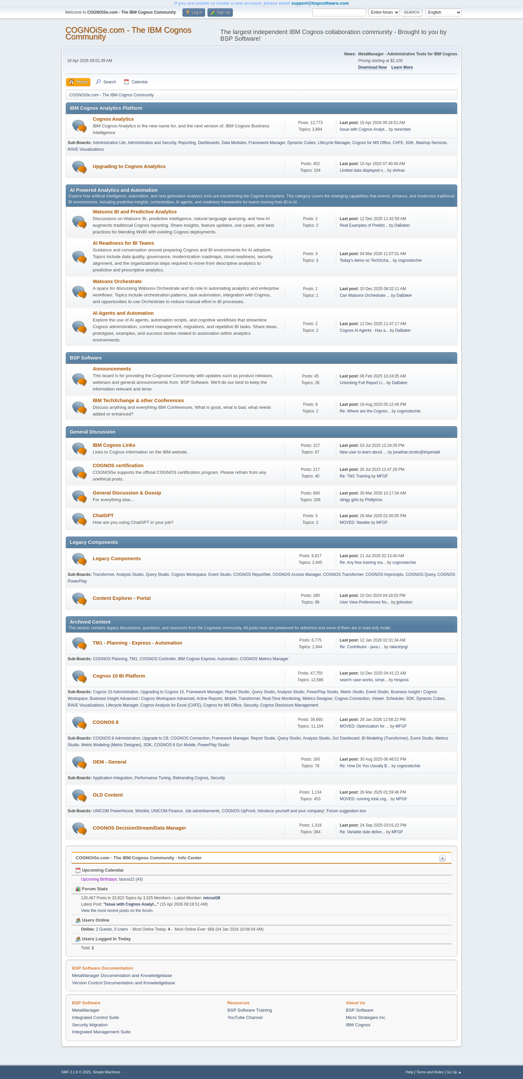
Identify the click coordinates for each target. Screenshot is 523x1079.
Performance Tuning (153, 778)
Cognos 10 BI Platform (119, 676)
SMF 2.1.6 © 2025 (76, 1072)
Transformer (103, 574)
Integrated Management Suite (101, 1031)
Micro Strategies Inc (365, 1017)
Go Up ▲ (454, 1072)
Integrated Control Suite (95, 1017)
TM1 (133, 659)
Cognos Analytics (113, 119)
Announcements (112, 368)
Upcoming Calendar (99, 870)
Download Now (372, 67)
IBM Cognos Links (114, 445)
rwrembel (402, 129)
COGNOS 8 (105, 722)
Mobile (230, 698)
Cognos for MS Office (371, 142)
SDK (410, 142)
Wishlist (142, 811)
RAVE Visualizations (86, 149)
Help (409, 1072)
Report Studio (237, 692)
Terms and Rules (430, 1072)
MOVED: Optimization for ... (364, 726)
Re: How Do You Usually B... (365, 766)
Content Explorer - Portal (121, 598)
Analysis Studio (129, 574)
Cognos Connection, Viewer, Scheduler (369, 698)
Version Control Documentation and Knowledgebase (123, 982)
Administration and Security (152, 142)
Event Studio (219, 574)
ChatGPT (103, 515)
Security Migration (90, 1024)
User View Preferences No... (365, 602)
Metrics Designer (317, 698)
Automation (227, 659)
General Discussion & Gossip (127, 492)
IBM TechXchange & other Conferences (138, 400)
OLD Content (108, 795)
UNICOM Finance (167, 811)
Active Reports (209, 698)
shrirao (399, 170)
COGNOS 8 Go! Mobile (174, 745)
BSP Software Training (249, 1010)
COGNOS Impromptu (385, 574)
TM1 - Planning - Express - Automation (137, 643)
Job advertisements (202, 811)
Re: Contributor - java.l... (361, 647)
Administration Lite (109, 142)
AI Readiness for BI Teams (123, 243)
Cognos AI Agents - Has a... (364, 330)
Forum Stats (91, 888)
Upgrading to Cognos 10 (162, 692)
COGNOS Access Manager (297, 574)
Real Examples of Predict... (364, 225)
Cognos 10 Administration (115, 692)
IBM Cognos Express (196, 659)
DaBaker (402, 225)
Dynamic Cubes (302, 142)
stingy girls (349, 499)
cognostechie (410, 260)
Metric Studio (352, 692)
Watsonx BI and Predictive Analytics (135, 211)
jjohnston (405, 602)
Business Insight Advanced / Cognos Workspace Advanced (142, 698)
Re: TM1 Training (355, 476)
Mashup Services (431, 142)
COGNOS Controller (158, 659)
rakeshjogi (399, 647)
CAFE (398, 142)
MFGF (382, 476)
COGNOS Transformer (343, 574)
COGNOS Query (420, 574)
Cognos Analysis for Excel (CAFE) (170, 705)
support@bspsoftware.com (320, 3)
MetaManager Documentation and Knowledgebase (122, 975)
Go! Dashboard (345, 738)
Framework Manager (266, 142)
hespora (401, 680)
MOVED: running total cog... (364, 799)
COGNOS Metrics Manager (264, 659)
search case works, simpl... (364, 680)
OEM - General (109, 762)
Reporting (187, 142)
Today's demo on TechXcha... (366, 260)
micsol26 (211, 898)
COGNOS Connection (189, 738)
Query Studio (157, 574)
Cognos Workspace (188, 574)
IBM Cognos (358, 1024)
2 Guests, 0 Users (104, 929)
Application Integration (112, 778)
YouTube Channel (245, 1017)
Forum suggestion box (346, 811)
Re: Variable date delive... (362, 832)
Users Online (92, 920)
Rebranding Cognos (190, 778)
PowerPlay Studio (322, 692)
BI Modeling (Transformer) (385, 738)
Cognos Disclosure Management (289, 705)
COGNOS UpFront (238, 811)
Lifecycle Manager (334, 142)
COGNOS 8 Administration (116, 738)
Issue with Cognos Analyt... (364, 129)
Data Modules (233, 142)
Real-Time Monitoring (281, 698)
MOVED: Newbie (355, 522)
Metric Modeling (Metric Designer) (111, 745)
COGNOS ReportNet (251, 574)
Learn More (402, 67)
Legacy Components (117, 558)
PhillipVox (373, 499)
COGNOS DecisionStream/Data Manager (139, 828)
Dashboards (208, 142)
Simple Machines (106, 1072)
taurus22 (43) (131, 879)
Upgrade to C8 (155, 738)
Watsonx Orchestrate (117, 281)
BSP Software (360, 1010)
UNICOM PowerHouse (113, 811)
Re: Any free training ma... (363, 562)
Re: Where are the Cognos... (365, 411)
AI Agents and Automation (123, 313)
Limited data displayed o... (363, 170)
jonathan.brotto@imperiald (416, 452)
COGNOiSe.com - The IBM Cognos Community (128, 33)
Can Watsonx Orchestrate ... (365, 295)
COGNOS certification (118, 465)
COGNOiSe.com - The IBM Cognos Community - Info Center (139, 857)
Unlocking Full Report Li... (362, 382)
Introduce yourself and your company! (291, 811)
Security (251, 705)
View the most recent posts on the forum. (117, 910)
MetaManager (85, 1010)
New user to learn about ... (363, 452)
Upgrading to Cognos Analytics (129, 166)
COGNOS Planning (110, 659)
